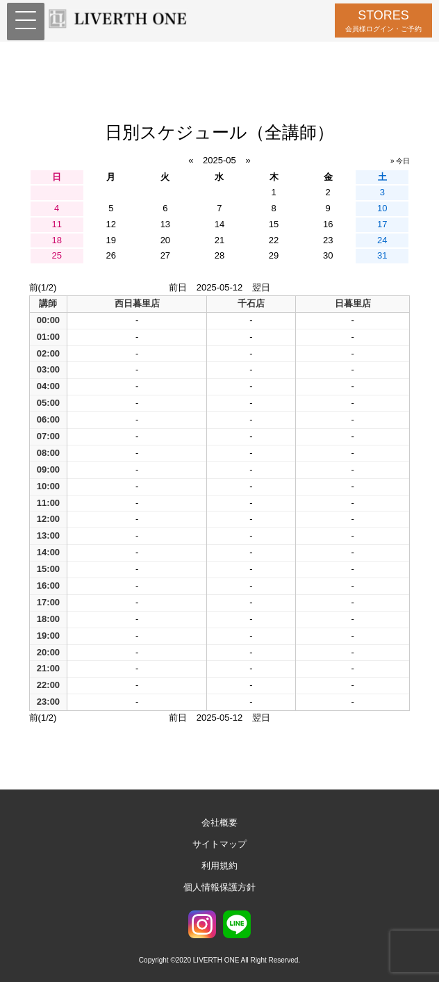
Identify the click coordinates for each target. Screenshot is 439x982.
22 (274, 240)
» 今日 (400, 161)
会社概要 (219, 822)
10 (382, 208)
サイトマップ (219, 844)
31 (382, 255)
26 (111, 255)
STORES (383, 20)
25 (56, 255)
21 (219, 240)
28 (219, 255)
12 (111, 224)
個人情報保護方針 (219, 887)
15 (274, 224)
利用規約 (219, 865)
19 (111, 240)
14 (219, 224)
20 (165, 240)
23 (328, 240)
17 (382, 224)
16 (328, 224)
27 (165, 255)
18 (56, 240)
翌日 (261, 287)
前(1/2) (43, 287)
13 (165, 224)
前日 (178, 287)
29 (274, 255)
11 (56, 224)
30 (328, 255)
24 (382, 240)
